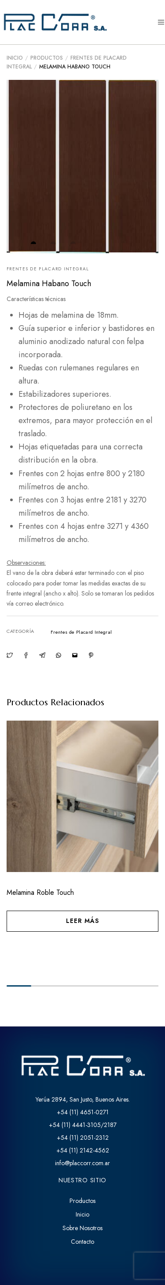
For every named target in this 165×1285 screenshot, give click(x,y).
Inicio (15, 58)
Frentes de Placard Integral (48, 269)
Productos (46, 58)
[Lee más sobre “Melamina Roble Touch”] (82, 921)
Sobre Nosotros (82, 1228)
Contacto (82, 1241)
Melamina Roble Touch (40, 892)
